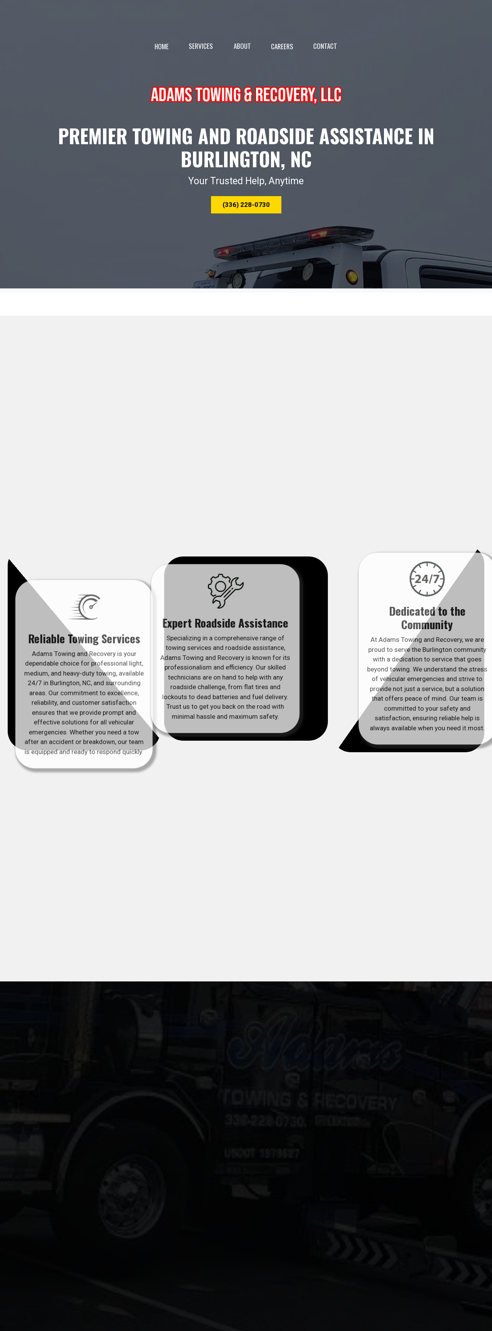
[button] (246, 205)
